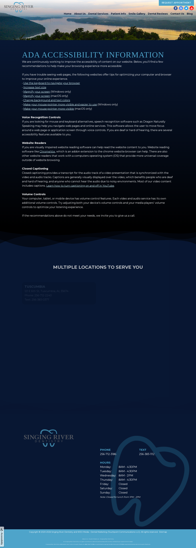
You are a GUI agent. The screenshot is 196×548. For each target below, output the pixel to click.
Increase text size (34, 87)
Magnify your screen (36, 91)
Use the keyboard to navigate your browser (51, 83)
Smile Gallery (137, 13)
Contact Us (177, 13)
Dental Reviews (158, 13)
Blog (190, 13)
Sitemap (163, 532)
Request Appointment (176, 2)
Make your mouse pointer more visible (48, 108)
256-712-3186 (108, 454)
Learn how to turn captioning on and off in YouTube (80, 185)
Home (67, 13)
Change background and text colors (46, 100)
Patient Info (118, 13)
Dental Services (98, 13)
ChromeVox (47, 151)
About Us (80, 13)
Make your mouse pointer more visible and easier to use (60, 104)
